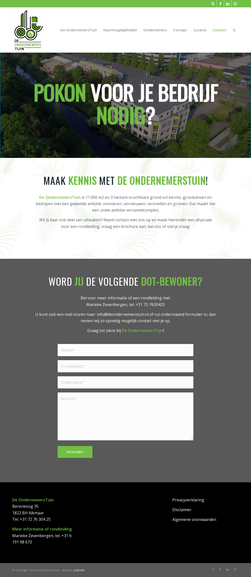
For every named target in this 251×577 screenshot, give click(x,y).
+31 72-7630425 (150, 304)
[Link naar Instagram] (235, 3)
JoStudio (79, 570)
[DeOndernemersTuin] (28, 30)
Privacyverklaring (188, 500)
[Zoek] (234, 30)
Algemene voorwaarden (194, 519)
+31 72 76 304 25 (35, 519)
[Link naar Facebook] (220, 3)
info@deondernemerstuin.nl (123, 314)
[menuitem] (78, 30)
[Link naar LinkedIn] (227, 3)
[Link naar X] (212, 3)
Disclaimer (181, 509)
